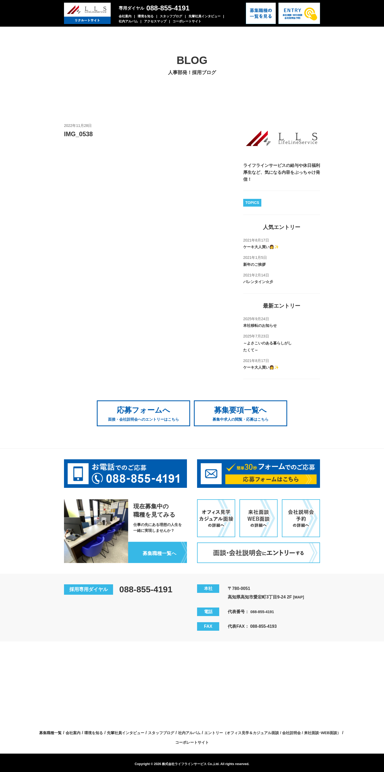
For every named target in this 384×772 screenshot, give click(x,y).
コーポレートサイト (187, 21)
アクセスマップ (155, 21)
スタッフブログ (171, 16)
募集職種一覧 (112, 730)
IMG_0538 (80, 134)
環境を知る (146, 16)
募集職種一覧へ (157, 550)
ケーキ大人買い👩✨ (263, 246)
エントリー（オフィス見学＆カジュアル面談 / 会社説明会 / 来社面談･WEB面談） (171, 739)
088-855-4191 (168, 8)
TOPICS (252, 202)
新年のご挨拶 (256, 264)
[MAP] (299, 594)
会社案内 (125, 16)
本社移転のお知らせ (262, 325)
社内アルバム (128, 21)
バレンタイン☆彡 (260, 281)
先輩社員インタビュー (205, 16)
